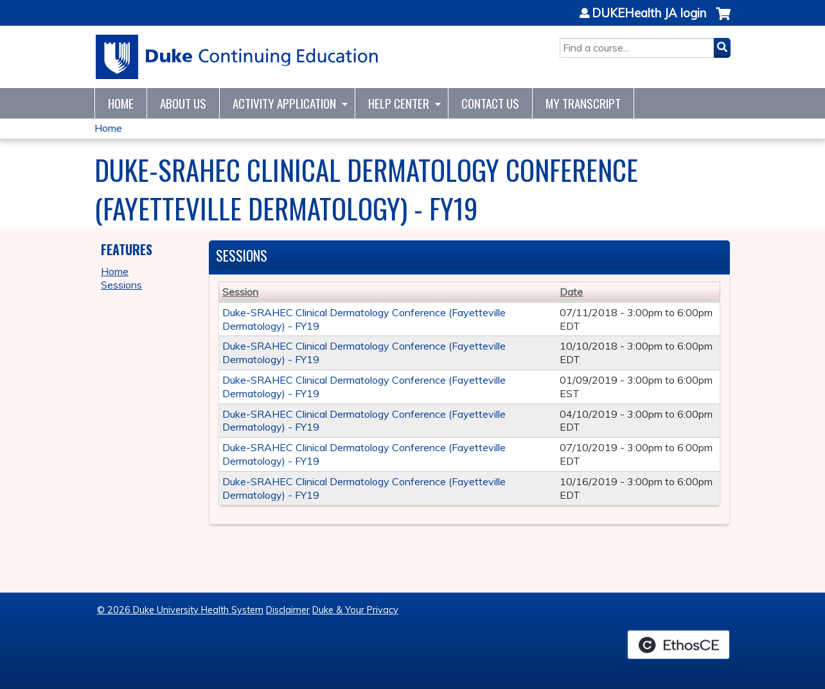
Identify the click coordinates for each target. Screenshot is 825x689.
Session (240, 291)
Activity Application (284, 103)
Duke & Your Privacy (355, 610)
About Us (183, 103)
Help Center (398, 103)
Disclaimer (288, 610)
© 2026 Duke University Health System (180, 610)
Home (121, 103)
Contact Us (490, 103)
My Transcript (583, 103)
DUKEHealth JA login (649, 13)
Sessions (121, 284)
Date (571, 291)
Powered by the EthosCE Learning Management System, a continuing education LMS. (678, 644)
